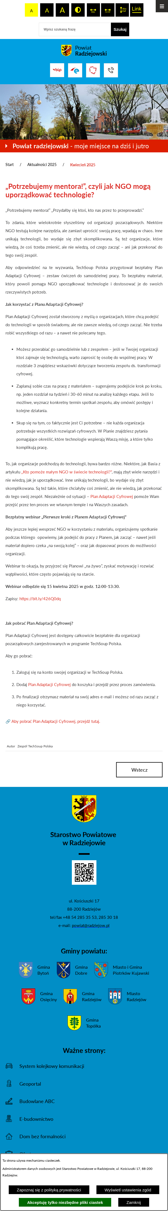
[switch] (93, 10)
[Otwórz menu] (162, 6)
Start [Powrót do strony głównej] (9, 164)
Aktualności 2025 (42, 164)
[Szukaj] (120, 29)
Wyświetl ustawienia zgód (128, 1190)
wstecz (139, 770)
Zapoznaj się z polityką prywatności (49, 1190)
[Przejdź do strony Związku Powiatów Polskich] (93, 70)
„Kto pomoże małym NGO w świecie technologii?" (66, 471)
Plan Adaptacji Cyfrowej (111, 496)
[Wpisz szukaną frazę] (75, 29)
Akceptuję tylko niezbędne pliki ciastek (65, 1202)
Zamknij (133, 1202)
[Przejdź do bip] (57, 70)
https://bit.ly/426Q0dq (39, 598)
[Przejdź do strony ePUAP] (75, 70)
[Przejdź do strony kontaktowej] (111, 70)
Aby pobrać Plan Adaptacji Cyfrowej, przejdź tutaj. (55, 721)
